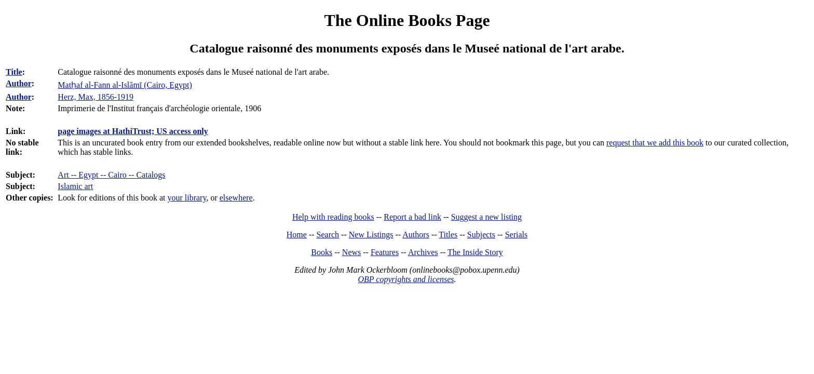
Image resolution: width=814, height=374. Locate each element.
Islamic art (75, 186)
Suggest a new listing (486, 216)
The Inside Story (475, 252)
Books (321, 252)
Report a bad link (412, 216)
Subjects (481, 234)
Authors (415, 234)
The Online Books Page (407, 20)
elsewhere (236, 197)
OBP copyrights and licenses (406, 279)
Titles (448, 234)
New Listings (371, 234)
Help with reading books (333, 216)
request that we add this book (654, 142)
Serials (516, 234)
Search (328, 234)
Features (385, 252)
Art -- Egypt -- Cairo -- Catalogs (111, 174)
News (351, 252)
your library (186, 197)
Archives (423, 252)
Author (19, 83)
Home (297, 234)
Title (14, 72)
